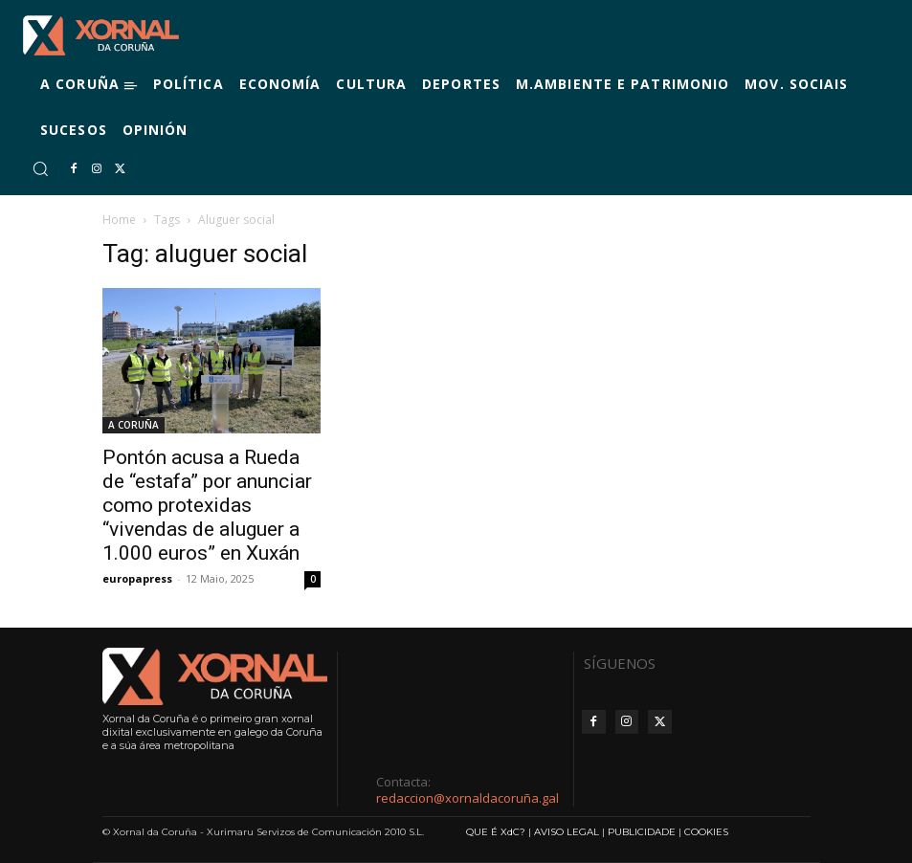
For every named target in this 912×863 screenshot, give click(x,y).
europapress (137, 578)
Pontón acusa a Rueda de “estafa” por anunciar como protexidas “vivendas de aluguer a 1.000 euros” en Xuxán (207, 505)
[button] (40, 168)
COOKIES (706, 832)
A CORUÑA (133, 425)
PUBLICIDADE (642, 832)
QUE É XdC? (495, 832)
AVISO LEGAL (566, 832)
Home (119, 219)
